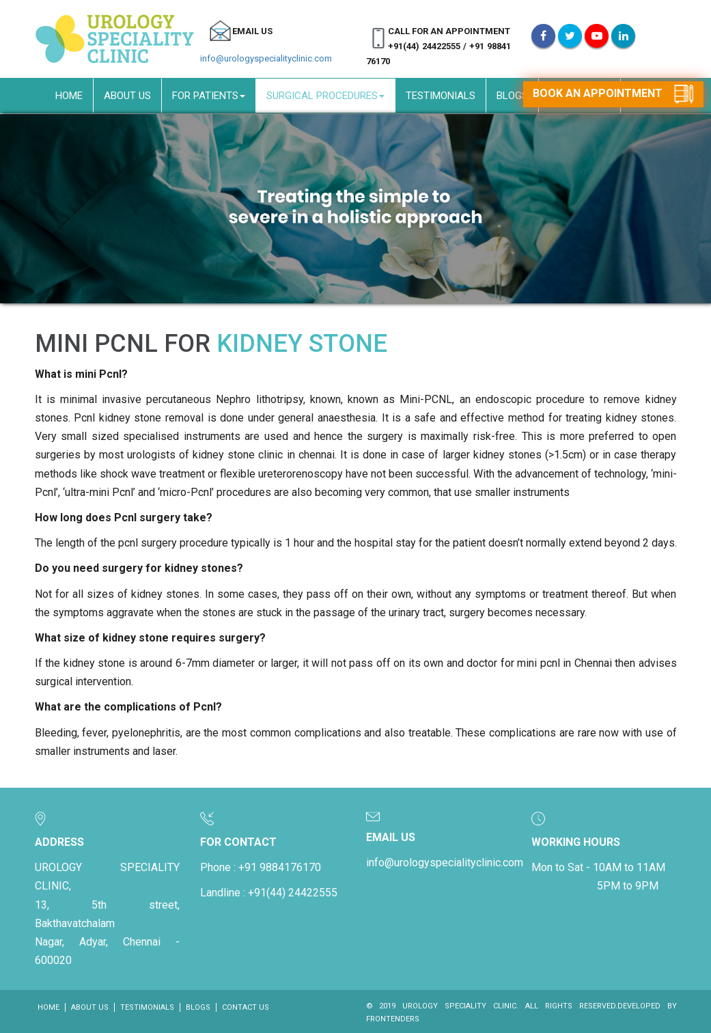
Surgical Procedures (325, 95)
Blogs (512, 95)
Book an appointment (613, 94)
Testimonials (440, 95)
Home (69, 95)
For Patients (208, 95)
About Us (127, 95)
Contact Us (245, 1007)
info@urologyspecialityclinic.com (266, 58)
